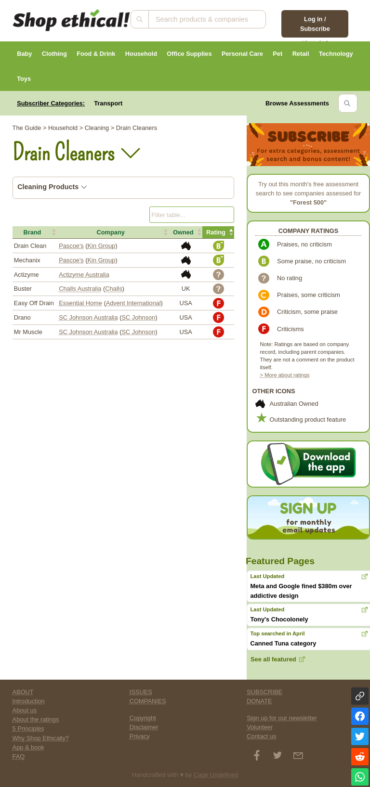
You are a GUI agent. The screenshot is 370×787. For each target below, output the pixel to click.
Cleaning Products (52, 187)
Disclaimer (144, 727)
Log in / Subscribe (315, 23)
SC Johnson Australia (88, 317)
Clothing (54, 53)
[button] (35, 232)
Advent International (133, 303)
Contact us (261, 736)
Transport (108, 103)
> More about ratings (285, 375)
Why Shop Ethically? (41, 738)
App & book (28, 747)
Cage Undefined (216, 774)
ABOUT (23, 692)
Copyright (143, 718)
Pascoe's (71, 245)
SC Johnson (138, 317)
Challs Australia (80, 288)
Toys (24, 78)
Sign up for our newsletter (282, 718)
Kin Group (102, 245)
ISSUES (141, 692)
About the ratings (36, 719)
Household (141, 53)
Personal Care (242, 53)
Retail (300, 53)
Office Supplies (189, 53)
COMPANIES (148, 701)
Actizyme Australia (84, 274)
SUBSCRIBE (264, 692)
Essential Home (80, 303)
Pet (277, 53)
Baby (24, 53)
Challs (113, 288)
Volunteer (260, 727)
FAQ (19, 756)
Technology (336, 53)
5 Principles (28, 728)
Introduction (29, 701)
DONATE (259, 701)
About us (25, 710)
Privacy (140, 736)
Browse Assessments (297, 103)
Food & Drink (96, 53)
